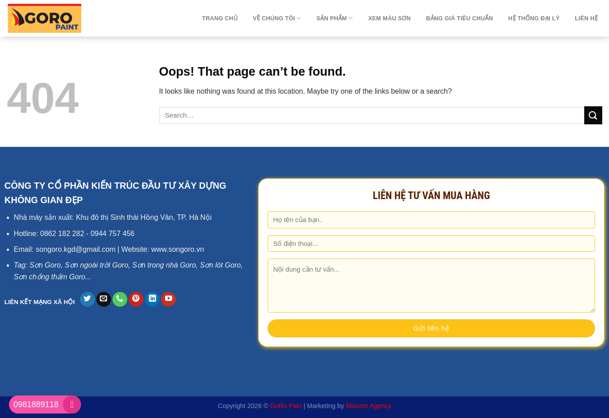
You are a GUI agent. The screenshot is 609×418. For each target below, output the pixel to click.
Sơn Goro (45, 265)
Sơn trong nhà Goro (164, 265)
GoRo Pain (285, 405)
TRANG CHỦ (219, 18)
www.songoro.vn (177, 249)
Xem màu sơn (389, 18)
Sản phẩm (334, 18)
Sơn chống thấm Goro (49, 277)
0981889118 (35, 404)
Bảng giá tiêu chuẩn (459, 18)
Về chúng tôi (277, 18)
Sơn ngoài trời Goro (96, 265)
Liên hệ (586, 18)
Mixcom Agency (368, 405)
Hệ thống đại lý (534, 18)
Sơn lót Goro (220, 265)
